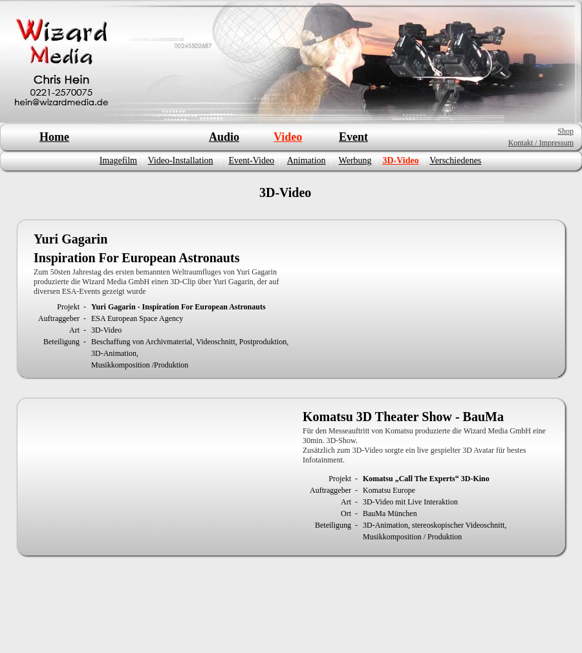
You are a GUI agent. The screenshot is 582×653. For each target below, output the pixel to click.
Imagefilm (118, 160)
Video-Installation (180, 160)
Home (54, 136)
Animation (306, 160)
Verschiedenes (455, 160)
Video (288, 136)
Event (353, 136)
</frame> (427, 298)
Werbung (355, 160)
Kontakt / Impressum (541, 142)
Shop (565, 131)
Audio (224, 136)
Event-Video (251, 160)
